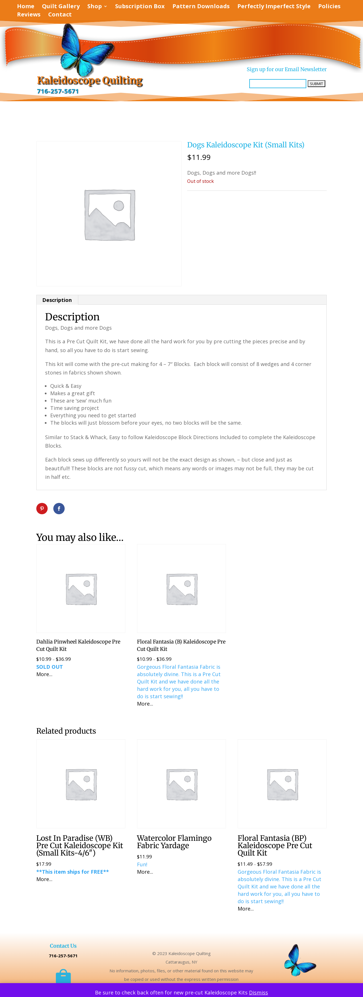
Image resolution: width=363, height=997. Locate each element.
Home (25, 7)
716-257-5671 (58, 91)
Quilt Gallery (61, 7)
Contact (60, 15)
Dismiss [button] (258, 992)
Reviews (29, 15)
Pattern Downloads (201, 7)
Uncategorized (219, 196)
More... (44, 674)
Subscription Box (140, 7)
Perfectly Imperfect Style (274, 7)
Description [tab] (57, 300)
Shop (94, 7)
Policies (329, 7)
